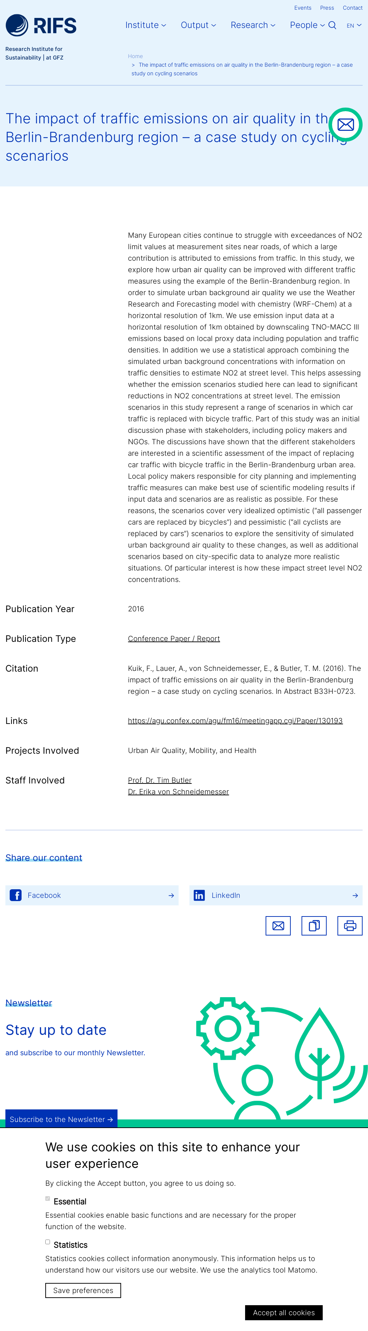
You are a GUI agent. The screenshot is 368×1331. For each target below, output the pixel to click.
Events (303, 7)
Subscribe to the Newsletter (57, 1119)
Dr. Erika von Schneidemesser (178, 791)
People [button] (304, 25)
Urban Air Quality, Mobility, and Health (192, 750)
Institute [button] (142, 25)
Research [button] (249, 25)
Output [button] (195, 25)
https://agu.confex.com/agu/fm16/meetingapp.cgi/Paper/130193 (235, 720)
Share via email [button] (278, 926)
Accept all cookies (284, 1312)
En (350, 25)
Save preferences (83, 1290)
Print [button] (350, 926)
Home (135, 56)
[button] (314, 926)
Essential (70, 1202)
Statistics (70, 1245)
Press (327, 7)
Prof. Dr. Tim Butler (160, 780)
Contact (353, 7)
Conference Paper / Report (174, 638)
